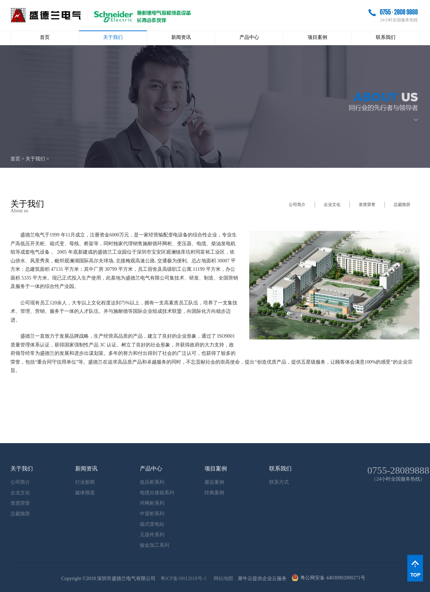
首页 (45, 37)
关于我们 (35, 158)
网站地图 (222, 578)
